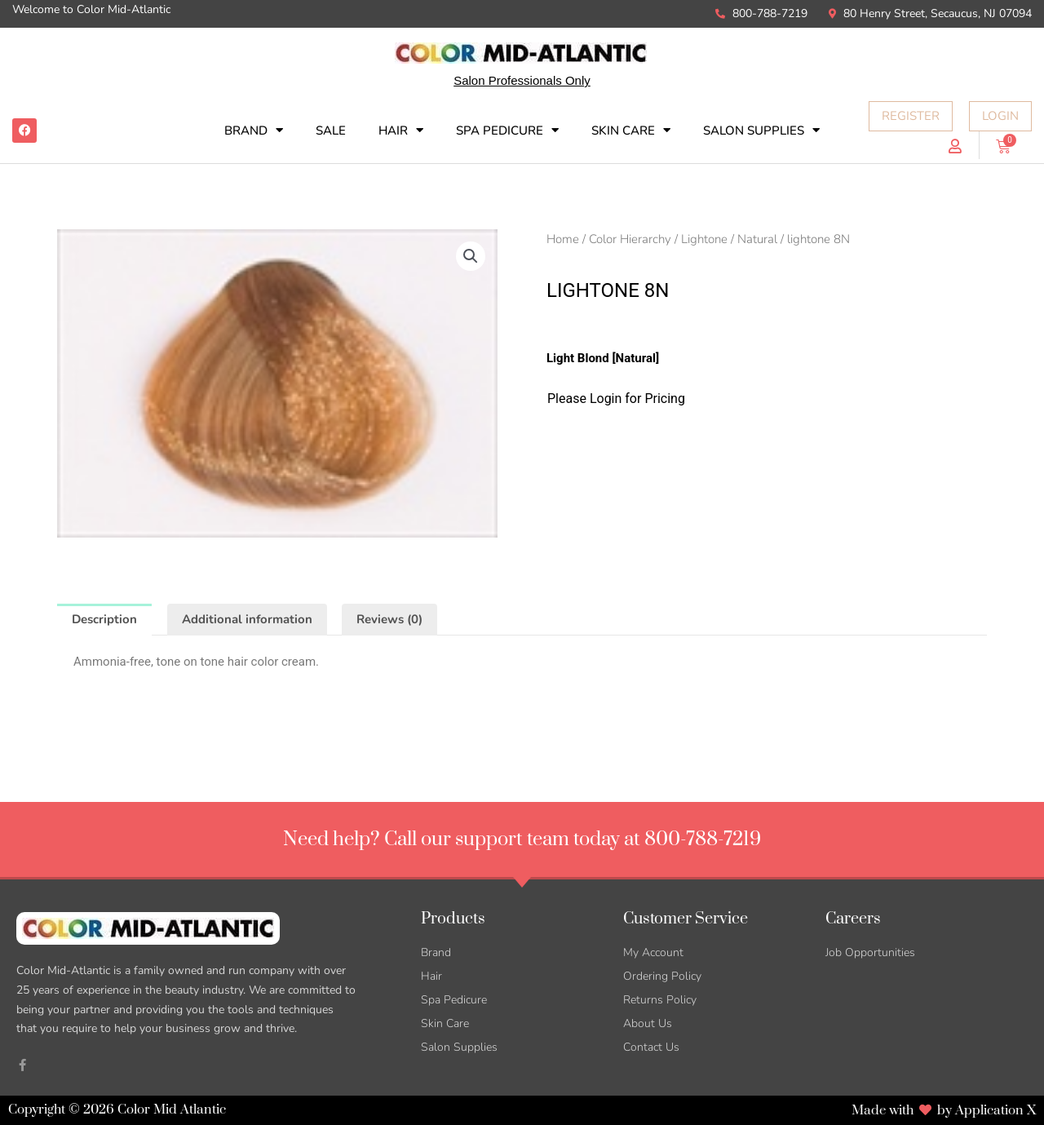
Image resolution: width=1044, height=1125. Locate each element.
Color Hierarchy (630, 239)
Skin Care (630, 130)
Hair (400, 130)
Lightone (704, 239)
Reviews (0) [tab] (389, 619)
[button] (470, 256)
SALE (331, 130)
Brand (253, 130)
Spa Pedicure (507, 130)
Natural (757, 239)
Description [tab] (104, 619)
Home (562, 239)
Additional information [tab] (247, 619)
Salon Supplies (761, 130)
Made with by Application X (944, 1110)
